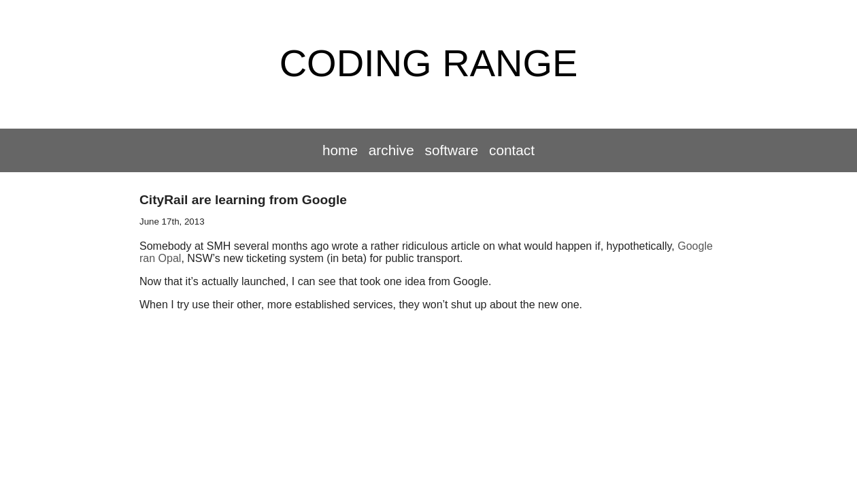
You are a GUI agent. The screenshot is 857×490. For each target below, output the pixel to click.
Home (340, 150)
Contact (512, 150)
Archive (391, 150)
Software (452, 150)
